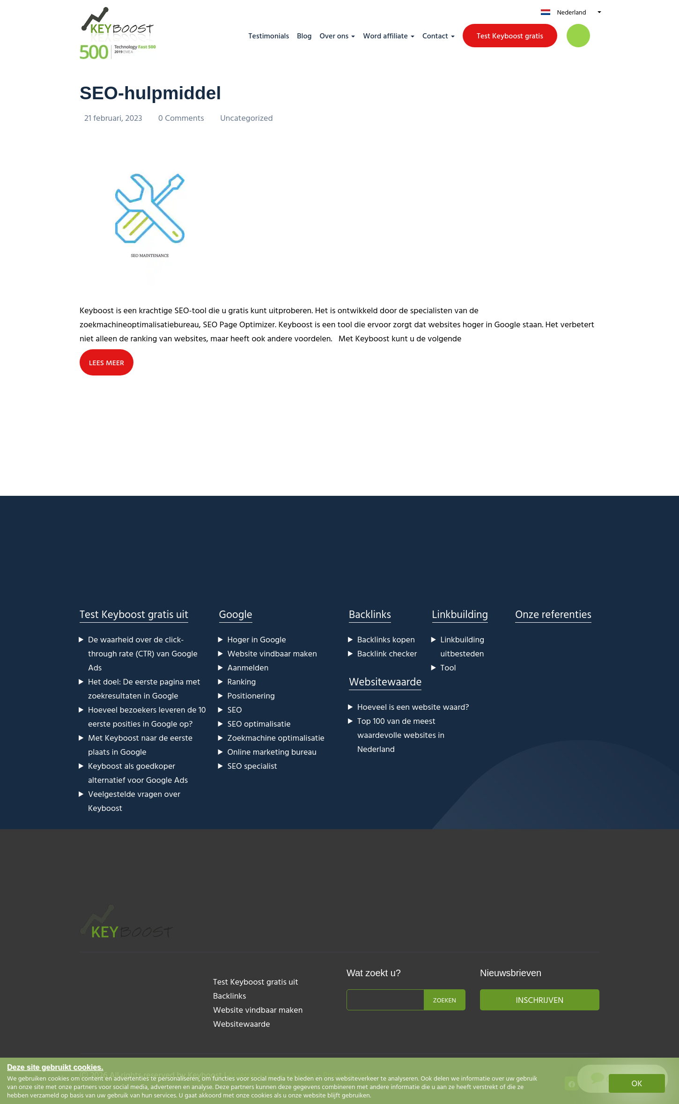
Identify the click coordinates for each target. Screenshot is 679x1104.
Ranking (242, 681)
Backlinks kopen (386, 639)
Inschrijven (540, 999)
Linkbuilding (460, 613)
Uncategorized (246, 117)
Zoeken (444, 999)
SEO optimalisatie (259, 723)
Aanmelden (248, 667)
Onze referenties (553, 613)
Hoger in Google (257, 639)
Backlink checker (387, 653)
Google (235, 613)
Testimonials (269, 35)
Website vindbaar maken (272, 653)
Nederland (571, 12)
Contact (435, 35)
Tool (448, 667)
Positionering (251, 695)
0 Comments (182, 117)
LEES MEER (107, 362)
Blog (304, 35)
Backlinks (370, 613)
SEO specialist (252, 765)
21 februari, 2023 (114, 117)
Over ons (333, 35)
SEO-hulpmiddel (152, 92)
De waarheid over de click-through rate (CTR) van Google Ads (143, 653)
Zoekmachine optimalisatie (276, 737)
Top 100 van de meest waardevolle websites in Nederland (400, 734)
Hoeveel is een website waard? (413, 706)
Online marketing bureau (272, 751)
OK (637, 1083)
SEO (235, 709)
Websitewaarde (385, 681)
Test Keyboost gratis (510, 35)
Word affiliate (385, 35)
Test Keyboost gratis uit (134, 613)
